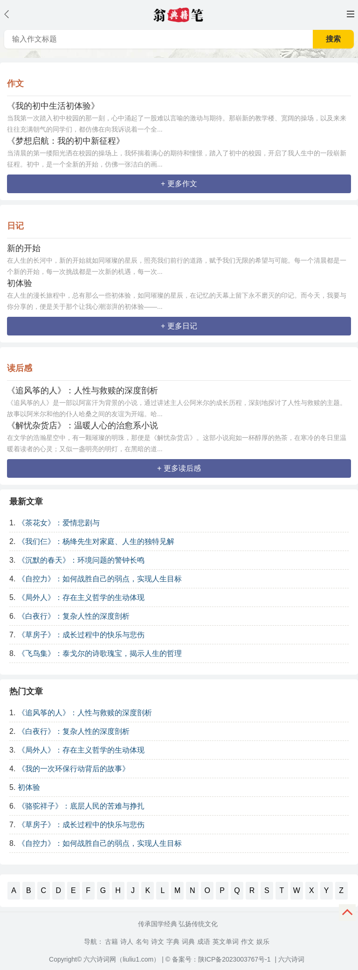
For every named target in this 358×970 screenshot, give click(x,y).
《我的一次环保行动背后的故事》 (74, 769)
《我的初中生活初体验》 (53, 106)
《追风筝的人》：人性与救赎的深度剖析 (82, 390)
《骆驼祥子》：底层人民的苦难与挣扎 (81, 806)
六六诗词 (291, 959)
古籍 (111, 941)
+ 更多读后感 (179, 468)
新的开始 (24, 248)
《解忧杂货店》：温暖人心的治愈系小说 (82, 425)
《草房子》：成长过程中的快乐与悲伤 (81, 635)
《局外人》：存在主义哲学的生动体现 (81, 597)
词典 (188, 941)
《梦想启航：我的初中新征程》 (65, 141)
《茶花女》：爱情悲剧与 (59, 523)
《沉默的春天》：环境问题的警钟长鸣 (81, 560)
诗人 (126, 941)
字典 (172, 941)
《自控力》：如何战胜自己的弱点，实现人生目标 (100, 579)
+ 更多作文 (179, 184)
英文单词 (226, 941)
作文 (247, 941)
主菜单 (350, 14)
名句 (142, 941)
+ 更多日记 (179, 326)
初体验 (19, 283)
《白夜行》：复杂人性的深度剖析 (74, 616)
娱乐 (262, 941)
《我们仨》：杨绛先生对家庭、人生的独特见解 (96, 541)
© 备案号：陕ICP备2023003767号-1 (218, 959)
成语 (203, 941)
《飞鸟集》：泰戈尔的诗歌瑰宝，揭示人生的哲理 (100, 653)
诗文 (157, 941)
